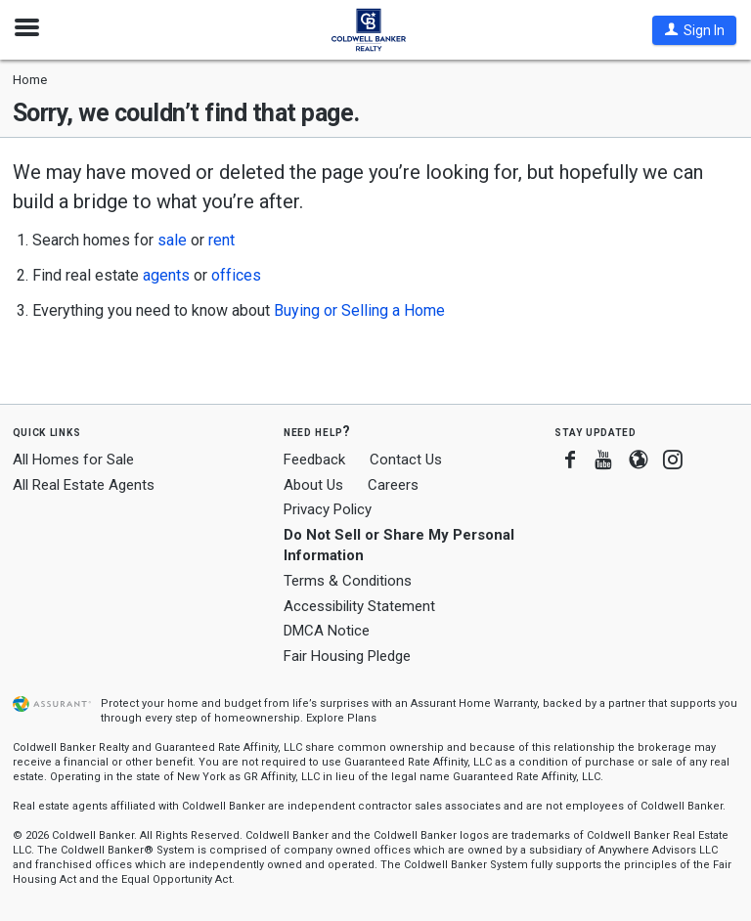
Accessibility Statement (359, 606)
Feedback (314, 460)
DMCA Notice (327, 630)
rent (221, 240)
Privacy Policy (328, 509)
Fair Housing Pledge (347, 656)
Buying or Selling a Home (359, 310)
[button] (694, 30)
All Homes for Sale (73, 459)
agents (166, 275)
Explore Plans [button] (341, 718)
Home (30, 79)
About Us (313, 485)
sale (172, 240)
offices (236, 275)
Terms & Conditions (348, 581)
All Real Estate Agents (84, 485)
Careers (393, 485)
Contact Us (406, 459)
